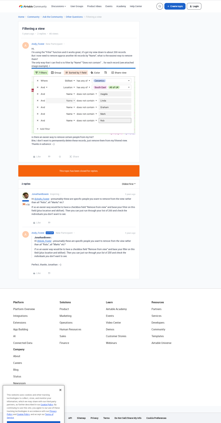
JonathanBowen (40, 194)
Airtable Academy (116, 309)
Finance (64, 343)
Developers (158, 322)
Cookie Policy (47, 411)
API (70, 418)
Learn (109, 302)
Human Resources (70, 329)
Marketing (65, 316)
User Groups (76, 6)
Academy (121, 6)
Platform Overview (24, 309)
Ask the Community (53, 16)
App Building (20, 329)
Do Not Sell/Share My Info (128, 418)
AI (14, 336)
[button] (175, 6)
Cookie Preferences (156, 418)
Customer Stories (116, 336)
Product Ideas (94, 6)
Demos (110, 329)
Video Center (113, 322)
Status (17, 376)
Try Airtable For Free (24, 390)
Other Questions (74, 16)
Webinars (111, 343)
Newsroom (19, 383)
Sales (63, 336)
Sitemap (81, 418)
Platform (18, 302)
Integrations (20, 316)
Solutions (65, 302)
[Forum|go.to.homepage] (33, 6)
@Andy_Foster (41, 198)
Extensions (19, 322)
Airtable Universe (161, 343)
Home (21, 16)
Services (156, 316)
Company (18, 349)
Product (64, 309)
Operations (66, 322)
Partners (156, 309)
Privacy (94, 418)
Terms (106, 418)
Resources (158, 302)
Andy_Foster (38, 43)
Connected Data (22, 343)
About (16, 356)
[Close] (60, 397)
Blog (15, 369)
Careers (17, 363)
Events (108, 6)
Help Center (136, 6)
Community (33, 16)
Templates (158, 336)
